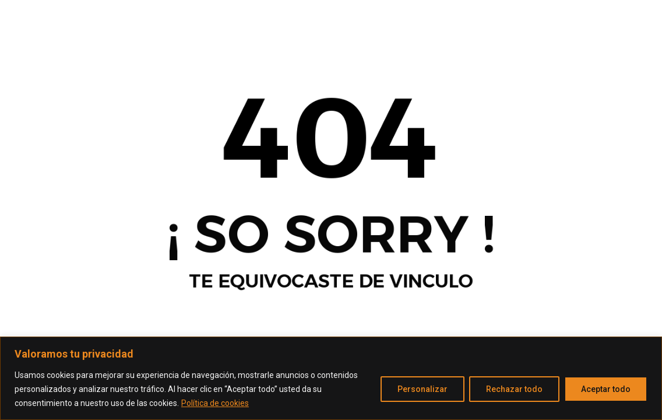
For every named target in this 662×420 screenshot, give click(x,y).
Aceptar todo (606, 389)
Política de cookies (215, 403)
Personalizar (422, 389)
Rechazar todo (514, 389)
